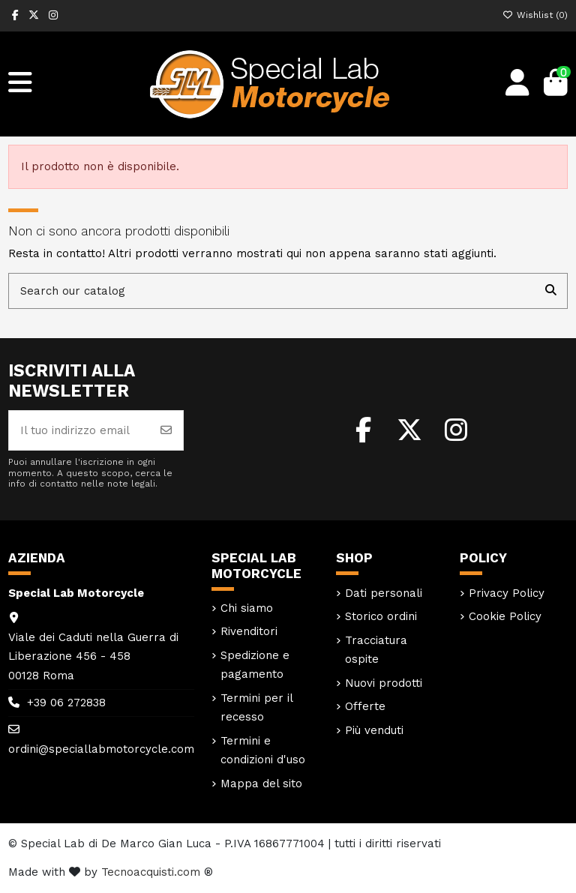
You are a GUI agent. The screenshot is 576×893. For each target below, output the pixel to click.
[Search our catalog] (551, 291)
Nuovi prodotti (383, 683)
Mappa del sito (261, 783)
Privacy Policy (506, 593)
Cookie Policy (505, 616)
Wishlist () (535, 15)
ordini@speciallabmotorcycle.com (101, 749)
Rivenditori (249, 631)
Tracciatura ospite (376, 650)
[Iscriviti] (166, 431)
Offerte (365, 706)
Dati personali (383, 593)
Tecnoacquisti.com (150, 872)
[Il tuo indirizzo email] (79, 431)
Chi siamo (246, 608)
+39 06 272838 (66, 702)
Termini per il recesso (256, 707)
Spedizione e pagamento (255, 665)
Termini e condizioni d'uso (262, 750)
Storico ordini (381, 616)
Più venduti (374, 730)
